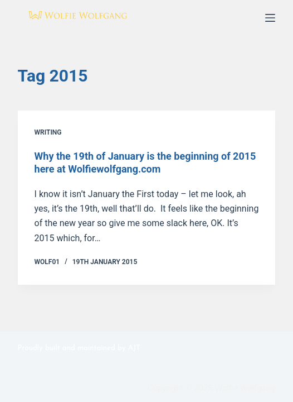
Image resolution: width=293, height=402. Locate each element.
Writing (48, 132)
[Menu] (270, 18)
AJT (134, 348)
